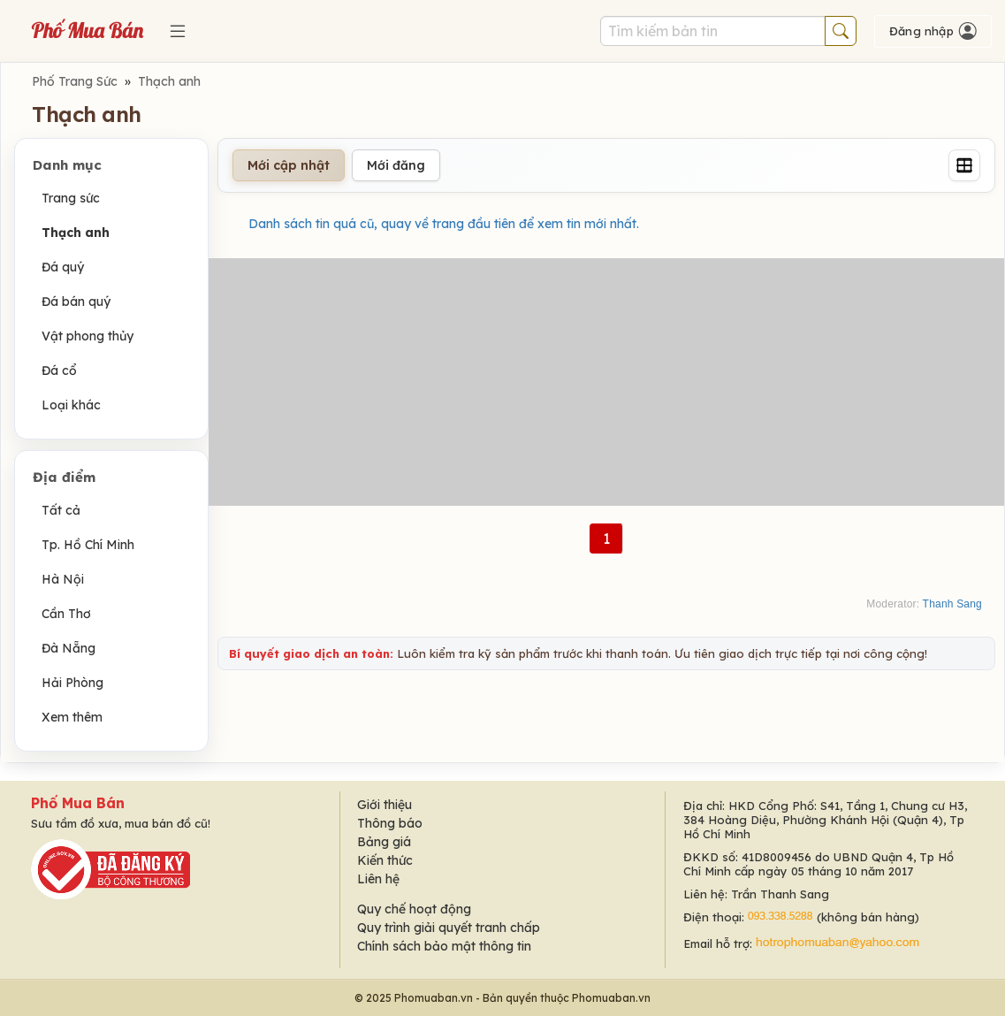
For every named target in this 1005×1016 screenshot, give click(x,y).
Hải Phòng (72, 683)
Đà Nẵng (68, 648)
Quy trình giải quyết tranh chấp (448, 928)
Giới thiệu (384, 805)
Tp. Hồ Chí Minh (88, 545)
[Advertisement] (606, 382)
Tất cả (61, 510)
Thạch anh (169, 81)
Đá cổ (59, 370)
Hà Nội (63, 579)
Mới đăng (396, 165)
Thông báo (390, 823)
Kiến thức (385, 860)
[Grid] (964, 165)
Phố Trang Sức (75, 81)
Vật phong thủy (87, 336)
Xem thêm (72, 717)
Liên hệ (378, 879)
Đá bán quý (76, 301)
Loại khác (71, 405)
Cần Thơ (66, 614)
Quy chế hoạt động (414, 909)
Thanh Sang (952, 604)
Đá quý (63, 267)
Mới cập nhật (288, 165)
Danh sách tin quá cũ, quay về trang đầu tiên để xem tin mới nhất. (443, 224)
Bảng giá (384, 842)
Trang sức (71, 198)
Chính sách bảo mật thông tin (444, 946)
